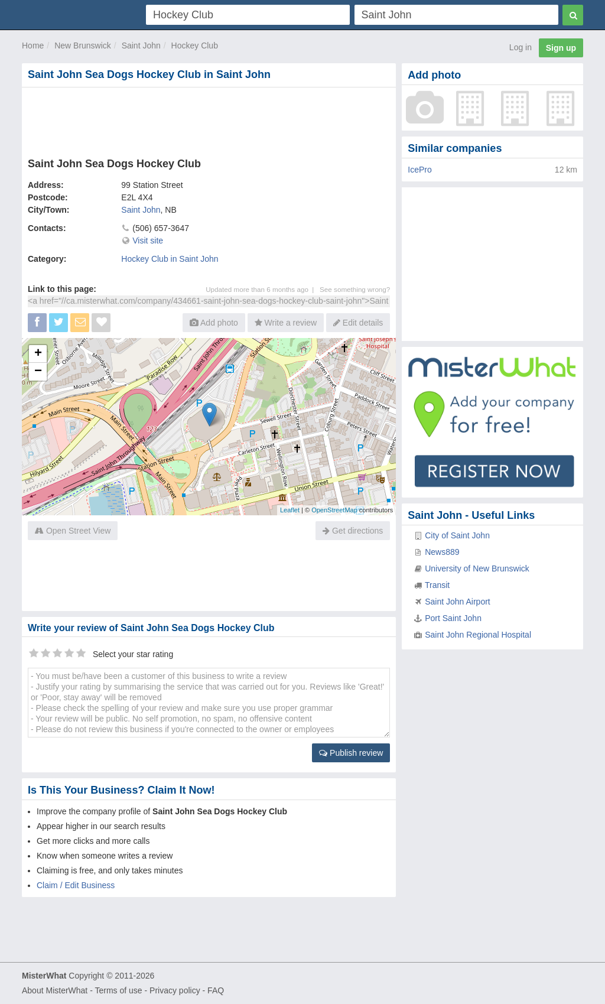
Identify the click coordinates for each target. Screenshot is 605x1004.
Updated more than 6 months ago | (263, 289)
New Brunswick (82, 45)
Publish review (351, 753)
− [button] (38, 372)
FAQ (215, 990)
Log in (520, 47)
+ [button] (38, 354)
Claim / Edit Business (76, 885)
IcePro (419, 169)
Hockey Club (194, 45)
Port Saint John (453, 618)
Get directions (353, 530)
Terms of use (118, 990)
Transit (437, 585)
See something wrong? (355, 289)
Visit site (147, 240)
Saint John (141, 45)
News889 (442, 552)
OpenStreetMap (334, 510)
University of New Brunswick (477, 568)
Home (33, 45)
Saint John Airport (457, 601)
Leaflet (290, 510)
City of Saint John (457, 535)
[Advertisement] (209, 120)
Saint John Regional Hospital (478, 634)
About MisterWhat (54, 990)
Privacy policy (174, 990)
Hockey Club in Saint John (169, 259)
